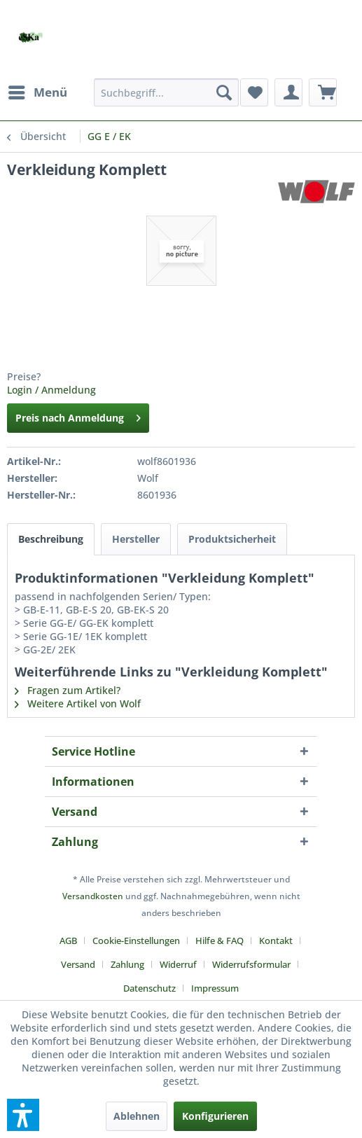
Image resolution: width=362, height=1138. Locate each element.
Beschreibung (50, 539)
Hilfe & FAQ (219, 940)
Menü (37, 90)
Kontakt (276, 940)
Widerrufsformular (251, 964)
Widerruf (178, 964)
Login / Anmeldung (51, 389)
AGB (68, 940)
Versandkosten (92, 896)
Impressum (215, 988)
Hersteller (136, 539)
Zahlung (127, 964)
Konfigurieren (215, 1116)
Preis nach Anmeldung (78, 415)
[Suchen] (224, 92)
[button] (23, 1115)
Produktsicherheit (232, 539)
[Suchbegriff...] (166, 92)
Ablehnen (136, 1116)
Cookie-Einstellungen (136, 940)
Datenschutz (149, 988)
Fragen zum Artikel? (67, 690)
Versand (78, 964)
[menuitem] (37, 92)
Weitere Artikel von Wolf (78, 703)
